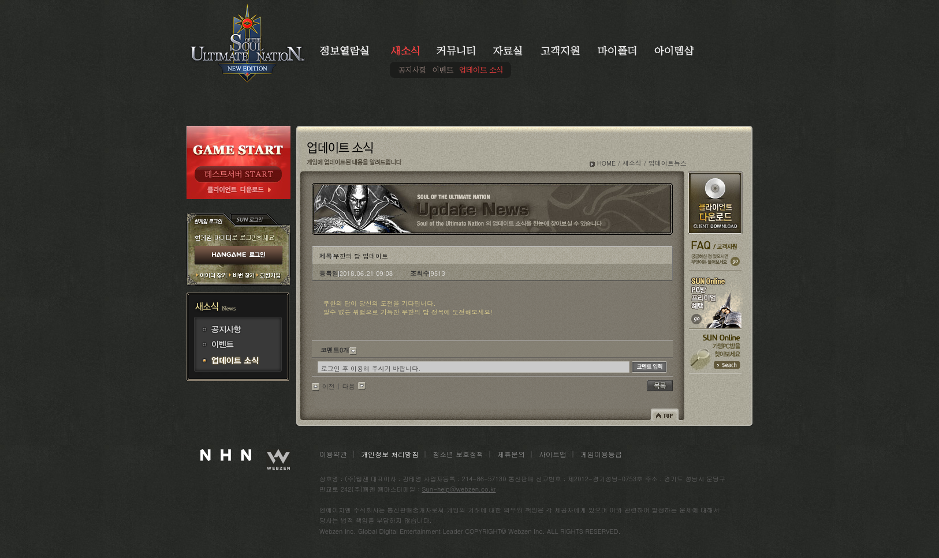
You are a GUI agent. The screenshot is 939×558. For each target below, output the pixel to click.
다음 (348, 386)
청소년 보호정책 (458, 454)
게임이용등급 (601, 454)
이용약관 (333, 454)
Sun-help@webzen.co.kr (459, 489)
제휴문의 (511, 454)
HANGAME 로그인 (238, 255)
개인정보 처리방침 (390, 454)
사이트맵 (553, 454)
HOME (606, 163)
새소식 (632, 163)
